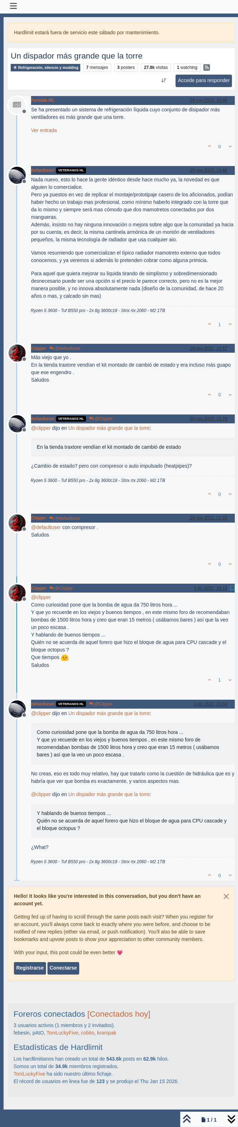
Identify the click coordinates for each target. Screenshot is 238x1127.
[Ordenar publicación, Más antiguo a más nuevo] (164, 81)
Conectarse (63, 968)
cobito (87, 1033)
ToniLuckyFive (62, 1033)
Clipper (38, 348)
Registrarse (30, 968)
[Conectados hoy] (119, 1013)
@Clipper (101, 418)
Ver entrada (44, 130)
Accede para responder (204, 80)
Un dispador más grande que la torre (109, 428)
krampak (106, 1033)
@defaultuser (64, 348)
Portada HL (42, 100)
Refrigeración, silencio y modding (45, 67)
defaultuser (43, 170)
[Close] (226, 896)
